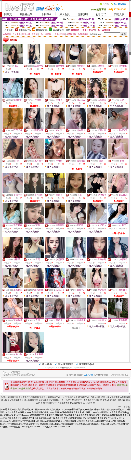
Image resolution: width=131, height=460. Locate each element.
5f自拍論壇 (43, 400)
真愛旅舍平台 (54, 397)
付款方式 (101, 14)
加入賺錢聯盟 (65, 364)
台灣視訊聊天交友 (49, 403)
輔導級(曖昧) (42, 30)
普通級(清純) (58, 30)
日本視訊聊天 (76, 403)
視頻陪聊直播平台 (39, 397)
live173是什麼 (89, 403)
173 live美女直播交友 (110, 397)
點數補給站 (26, 14)
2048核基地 (54, 400)
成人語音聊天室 (31, 400)
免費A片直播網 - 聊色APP (113, 400)
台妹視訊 (66, 368)
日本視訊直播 (63, 403)
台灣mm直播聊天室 (9, 397)
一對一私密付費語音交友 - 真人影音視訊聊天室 (81, 400)
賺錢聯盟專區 (86, 364)
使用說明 (83, 14)
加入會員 (64, 14)
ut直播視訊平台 (16, 400)
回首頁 (8, 14)
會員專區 (46, 14)
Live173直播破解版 (69, 397)
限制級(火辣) (25, 30)
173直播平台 (83, 397)
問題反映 (119, 14)
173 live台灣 (95, 397)
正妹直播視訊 (25, 397)
